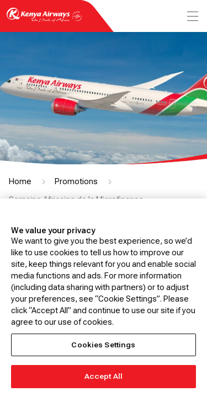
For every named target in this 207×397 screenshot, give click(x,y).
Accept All (103, 376)
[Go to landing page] (44, 21)
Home (20, 181)
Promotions (76, 181)
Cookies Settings (103, 345)
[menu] (191, 16)
